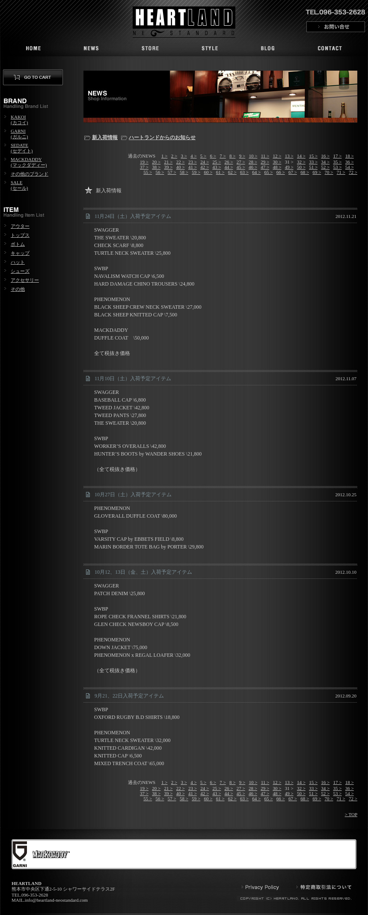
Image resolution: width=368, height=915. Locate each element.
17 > (337, 155)
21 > (168, 161)
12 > (277, 155)
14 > (301, 155)
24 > (204, 161)
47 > (265, 167)
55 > (147, 172)
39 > (168, 167)
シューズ (20, 271)
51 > (313, 167)
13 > (289, 155)
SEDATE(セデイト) (22, 148)
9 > (242, 155)
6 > (213, 155)
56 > (160, 172)
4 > (193, 155)
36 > (349, 161)
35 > (337, 161)
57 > (172, 172)
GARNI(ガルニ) (19, 133)
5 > (203, 155)
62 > (232, 172)
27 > (241, 161)
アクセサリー (25, 280)
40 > (180, 167)
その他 (18, 289)
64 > (256, 172)
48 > (277, 167)
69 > (316, 172)
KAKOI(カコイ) (19, 119)
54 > (349, 167)
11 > (265, 155)
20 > (156, 161)
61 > (220, 172)
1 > (164, 155)
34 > (325, 161)
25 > (216, 161)
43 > (216, 167)
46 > (253, 167)
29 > (265, 161)
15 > (313, 155)
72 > (353, 172)
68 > (304, 172)
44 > (229, 167)
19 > (144, 161)
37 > (144, 167)
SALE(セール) (19, 185)
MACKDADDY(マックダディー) (29, 162)
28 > (253, 161)
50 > (301, 167)
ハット (18, 262)
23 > (192, 161)
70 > (329, 172)
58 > (184, 172)
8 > (232, 155)
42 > (204, 167)
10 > (253, 155)
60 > (208, 172)
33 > (313, 161)
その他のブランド (29, 173)
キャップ (20, 253)
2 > (174, 155)
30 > (277, 161)
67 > (292, 172)
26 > (229, 161)
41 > (192, 167)
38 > (156, 167)
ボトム (18, 244)
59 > (196, 172)
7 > (223, 155)
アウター (20, 226)
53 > (337, 167)
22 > (180, 161)
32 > (301, 161)
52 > (325, 167)
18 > (349, 155)
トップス (20, 235)
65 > (268, 172)
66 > (280, 172)
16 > (325, 155)
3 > (184, 155)
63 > (244, 172)
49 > (289, 167)
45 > (241, 167)
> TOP (351, 814)
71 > (341, 172)
